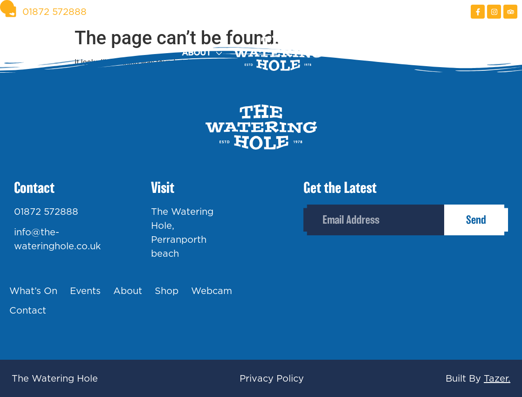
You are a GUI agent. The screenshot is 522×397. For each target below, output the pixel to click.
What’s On (33, 290)
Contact (497, 52)
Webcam (417, 52)
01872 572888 (46, 211)
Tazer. (497, 378)
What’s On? (30, 52)
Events (124, 52)
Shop (345, 52)
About (196, 52)
